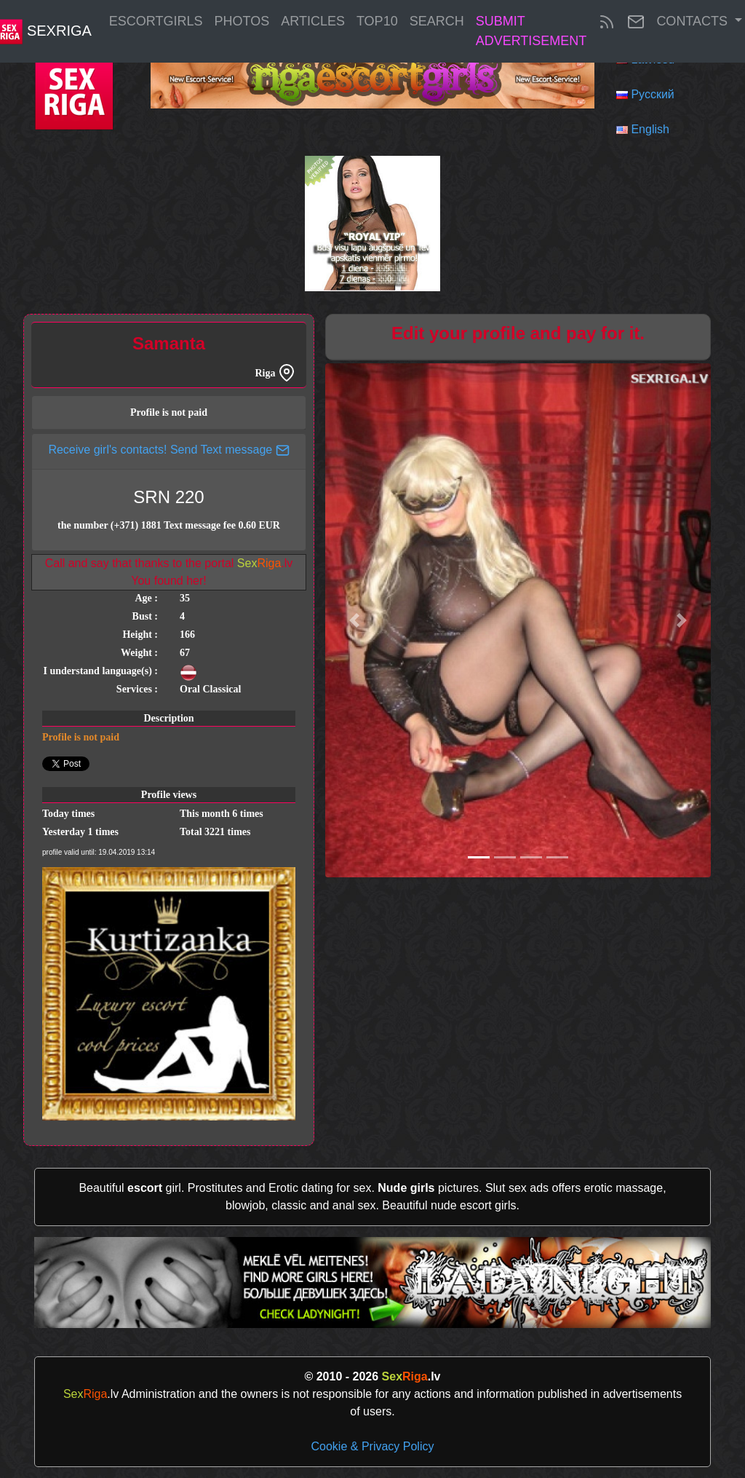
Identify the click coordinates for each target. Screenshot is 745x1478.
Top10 (377, 21)
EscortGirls (156, 21)
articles (313, 21)
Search (437, 21)
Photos (242, 21)
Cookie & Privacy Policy (372, 1446)
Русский (652, 94)
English (650, 129)
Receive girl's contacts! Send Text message (168, 449)
